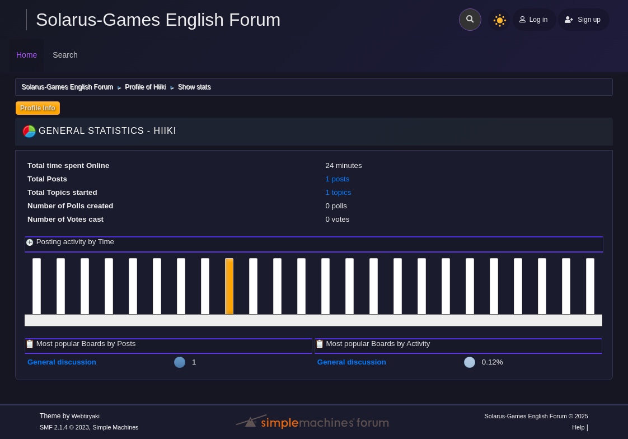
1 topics (338, 192)
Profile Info (37, 108)
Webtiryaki (86, 416)
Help (578, 427)
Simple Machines (115, 427)
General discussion (61, 362)
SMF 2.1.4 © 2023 (64, 427)
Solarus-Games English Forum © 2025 (536, 416)
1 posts (337, 179)
